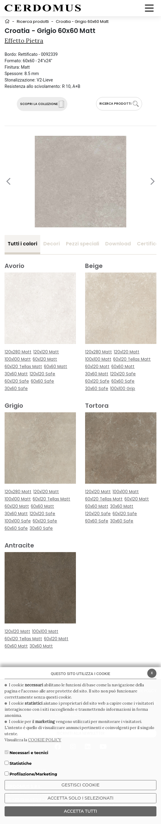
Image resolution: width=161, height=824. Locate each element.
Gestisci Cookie (81, 785)
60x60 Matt (55, 367)
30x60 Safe (16, 389)
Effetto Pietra (24, 40)
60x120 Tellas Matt (23, 367)
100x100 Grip (122, 389)
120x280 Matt (18, 352)
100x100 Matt (18, 359)
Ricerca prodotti (33, 21)
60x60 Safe (42, 381)
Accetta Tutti (80, 811)
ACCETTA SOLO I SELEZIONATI (80, 798)
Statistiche (20, 763)
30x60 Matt (16, 374)
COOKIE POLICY (44, 740)
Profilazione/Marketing (33, 774)
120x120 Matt (46, 352)
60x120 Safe (17, 381)
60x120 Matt (45, 359)
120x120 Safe (42, 374)
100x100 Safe (18, 521)
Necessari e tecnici (28, 752)
